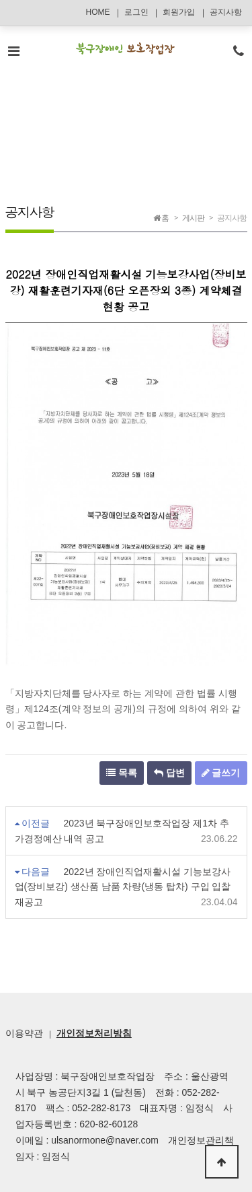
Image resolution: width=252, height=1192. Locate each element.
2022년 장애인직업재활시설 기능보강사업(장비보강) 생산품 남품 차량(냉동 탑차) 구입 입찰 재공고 (123, 886)
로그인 (136, 12)
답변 (169, 772)
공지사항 (226, 12)
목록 (121, 772)
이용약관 (24, 1033)
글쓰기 (221, 772)
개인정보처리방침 (94, 1033)
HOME (97, 12)
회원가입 (179, 12)
